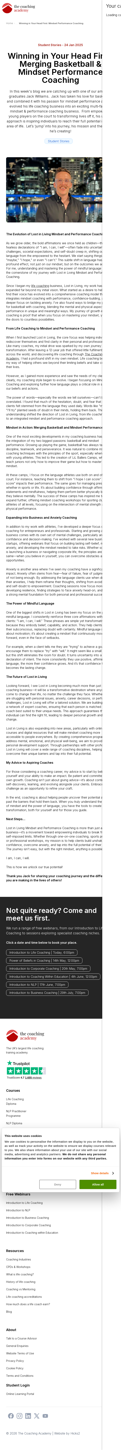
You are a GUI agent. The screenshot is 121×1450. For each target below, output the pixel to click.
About (11, 1330)
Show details (100, 1173)
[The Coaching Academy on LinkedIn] (27, 1418)
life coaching (40, 286)
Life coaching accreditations (24, 1296)
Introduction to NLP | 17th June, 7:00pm (37, 985)
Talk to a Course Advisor (21, 1338)
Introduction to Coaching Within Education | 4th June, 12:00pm (53, 977)
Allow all (98, 1184)
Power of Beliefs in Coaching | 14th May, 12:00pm (44, 960)
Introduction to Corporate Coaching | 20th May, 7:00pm (48, 968)
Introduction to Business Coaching (27, 1217)
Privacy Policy (15, 1360)
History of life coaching (20, 1281)
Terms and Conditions (19, 1375)
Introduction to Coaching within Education (32, 1232)
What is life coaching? (20, 1274)
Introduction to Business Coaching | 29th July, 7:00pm (47, 993)
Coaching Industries (18, 1259)
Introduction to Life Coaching (24, 1202)
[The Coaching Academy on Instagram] (18, 1418)
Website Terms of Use (20, 1353)
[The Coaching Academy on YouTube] (44, 1418)
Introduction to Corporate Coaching (28, 1225)
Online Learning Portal (20, 1393)
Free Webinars (18, 1194)
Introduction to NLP (18, 1210)
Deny (57, 1184)
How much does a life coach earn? (28, 1304)
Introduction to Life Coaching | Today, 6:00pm (41, 952)
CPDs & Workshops (18, 1266)
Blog (9, 1311)
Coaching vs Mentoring (20, 1289)
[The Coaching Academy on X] (36, 1418)
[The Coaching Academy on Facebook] (10, 1418)
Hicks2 (75, 1433)
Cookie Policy (15, 1368)
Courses (13, 1091)
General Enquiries (17, 1345)
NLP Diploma (14, 1123)
